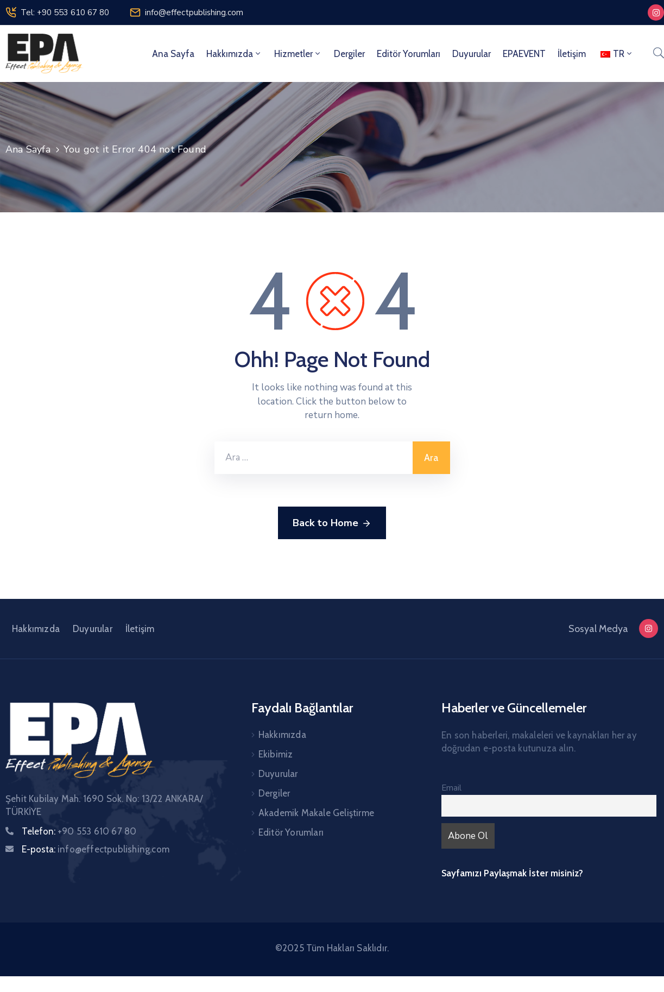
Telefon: (79, 831)
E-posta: (95, 849)
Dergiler (349, 53)
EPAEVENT (524, 53)
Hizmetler (298, 53)
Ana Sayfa (173, 53)
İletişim (572, 53)
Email (451, 787)
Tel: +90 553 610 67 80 (65, 12)
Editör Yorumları (408, 53)
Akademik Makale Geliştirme (316, 812)
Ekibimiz (275, 754)
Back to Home (332, 523)
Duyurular (471, 53)
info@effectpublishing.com (194, 12)
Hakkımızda (234, 53)
